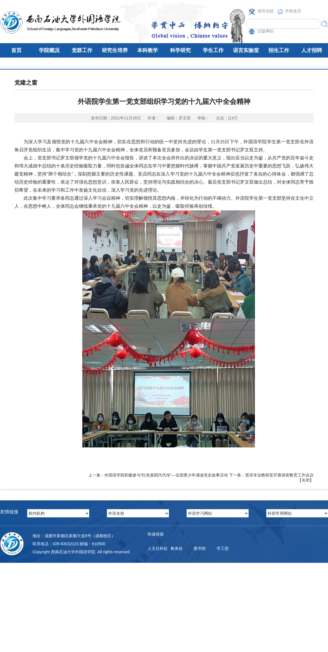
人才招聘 (311, 50)
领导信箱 (266, 11)
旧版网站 (266, 31)
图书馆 (200, 548)
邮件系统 (156, 571)
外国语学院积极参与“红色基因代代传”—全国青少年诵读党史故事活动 (166, 475)
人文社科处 (158, 548)
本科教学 (147, 50)
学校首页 (293, 11)
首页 (16, 50)
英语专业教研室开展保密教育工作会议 (279, 475)
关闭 (306, 480)
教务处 (177, 548)
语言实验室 (246, 50)
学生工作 (213, 50)
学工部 (223, 548)
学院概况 (49, 50)
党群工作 (82, 50)
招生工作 (278, 50)
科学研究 (180, 50)
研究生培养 (115, 50)
